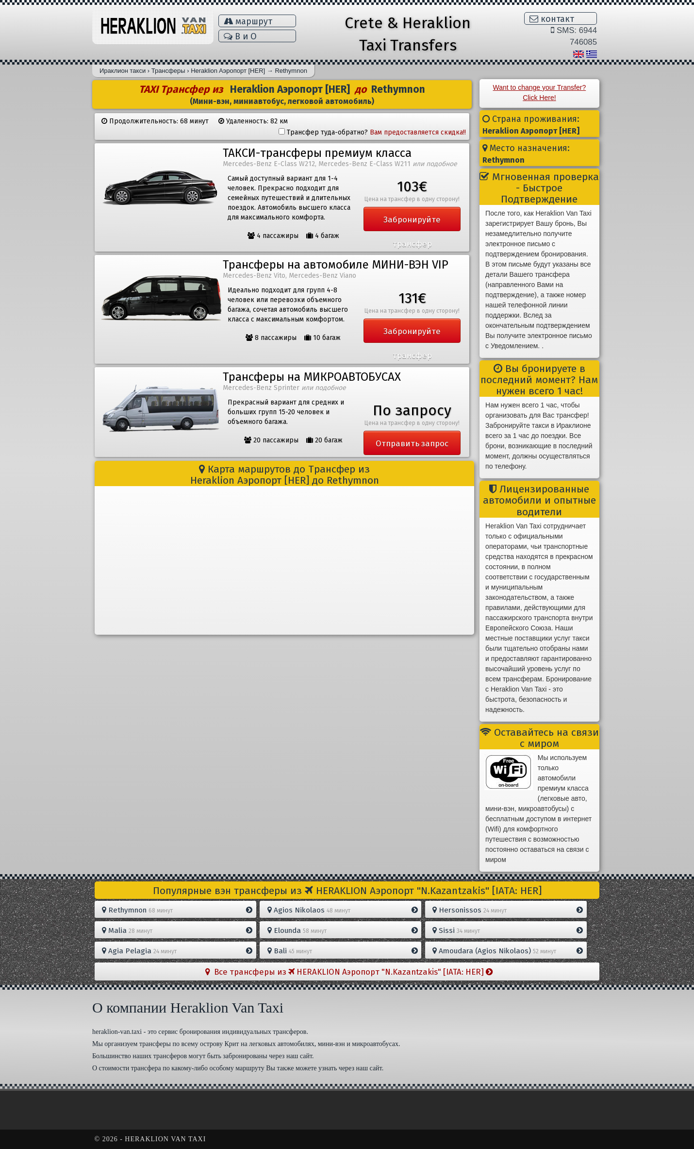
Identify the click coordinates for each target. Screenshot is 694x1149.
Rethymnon (177, 910)
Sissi (507, 930)
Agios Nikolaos (342, 910)
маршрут (248, 21)
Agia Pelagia (177, 951)
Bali (342, 951)
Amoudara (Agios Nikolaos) (507, 951)
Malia (177, 930)
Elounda (342, 930)
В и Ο (240, 36)
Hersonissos (507, 910)
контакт (551, 19)
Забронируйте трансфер (412, 223)
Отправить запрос (412, 443)
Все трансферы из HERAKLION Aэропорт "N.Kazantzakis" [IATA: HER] (349, 972)
